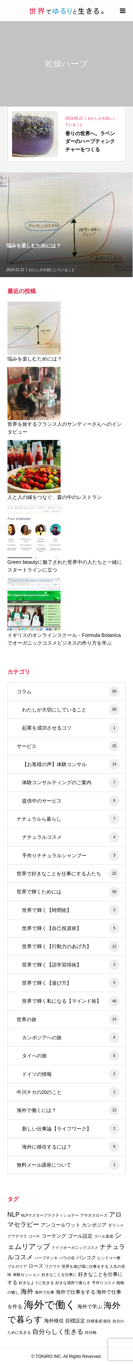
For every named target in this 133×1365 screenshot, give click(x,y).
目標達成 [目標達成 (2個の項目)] (94, 1321)
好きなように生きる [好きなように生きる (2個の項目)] (36, 1283)
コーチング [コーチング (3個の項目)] (53, 1236)
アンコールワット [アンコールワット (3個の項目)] (61, 1225)
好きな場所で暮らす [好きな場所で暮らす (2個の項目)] (72, 1283)
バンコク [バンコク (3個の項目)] (86, 1257)
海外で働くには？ (68, 1110)
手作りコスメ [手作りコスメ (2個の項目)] (103, 1283)
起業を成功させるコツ (71, 728)
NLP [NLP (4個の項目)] (13, 1214)
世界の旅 (68, 1019)
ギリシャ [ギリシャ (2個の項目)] (116, 1225)
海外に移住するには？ (71, 1146)
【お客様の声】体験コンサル (71, 764)
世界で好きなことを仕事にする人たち (68, 873)
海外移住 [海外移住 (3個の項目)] (54, 1320)
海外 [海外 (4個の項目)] (27, 1291)
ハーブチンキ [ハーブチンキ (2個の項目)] (46, 1258)
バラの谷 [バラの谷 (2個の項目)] (67, 1258)
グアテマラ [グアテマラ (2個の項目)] (17, 1236)
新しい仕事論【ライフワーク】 (71, 1128)
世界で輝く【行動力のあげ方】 (71, 946)
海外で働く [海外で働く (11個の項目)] (50, 1304)
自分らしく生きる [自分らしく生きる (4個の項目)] (57, 1331)
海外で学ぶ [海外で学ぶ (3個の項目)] (89, 1306)
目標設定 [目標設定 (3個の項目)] (75, 1320)
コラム (68, 691)
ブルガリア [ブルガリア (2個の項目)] (17, 1266)
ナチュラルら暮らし (68, 819)
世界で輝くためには (68, 892)
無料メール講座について (68, 1165)
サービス (68, 746)
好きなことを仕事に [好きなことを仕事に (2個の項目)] (59, 1274)
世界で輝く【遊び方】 (71, 983)
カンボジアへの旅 (71, 1037)
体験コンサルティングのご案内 (71, 782)
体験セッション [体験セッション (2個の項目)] (26, 1274)
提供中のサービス (71, 801)
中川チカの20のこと (68, 1092)
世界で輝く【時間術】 (71, 910)
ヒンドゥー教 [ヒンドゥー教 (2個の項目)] (109, 1258)
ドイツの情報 (71, 1074)
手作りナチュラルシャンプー (71, 855)
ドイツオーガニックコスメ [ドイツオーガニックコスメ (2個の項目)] (74, 1247)
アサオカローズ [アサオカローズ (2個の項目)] (93, 1215)
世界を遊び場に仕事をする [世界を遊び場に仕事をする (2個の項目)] (85, 1266)
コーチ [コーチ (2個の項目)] (34, 1236)
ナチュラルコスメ (71, 837)
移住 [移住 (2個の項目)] (107, 1321)
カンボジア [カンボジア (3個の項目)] (94, 1225)
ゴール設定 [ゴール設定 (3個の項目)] (80, 1236)
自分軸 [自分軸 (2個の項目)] (90, 1332)
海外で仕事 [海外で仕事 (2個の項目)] (44, 1292)
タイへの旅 (71, 1056)
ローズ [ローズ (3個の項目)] (35, 1266)
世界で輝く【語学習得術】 (71, 964)
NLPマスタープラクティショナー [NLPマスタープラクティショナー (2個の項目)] (50, 1215)
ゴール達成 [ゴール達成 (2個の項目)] (103, 1236)
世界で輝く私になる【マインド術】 (71, 1001)
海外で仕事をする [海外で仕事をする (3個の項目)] (75, 1292)
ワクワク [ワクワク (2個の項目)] (52, 1266)
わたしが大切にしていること (71, 709)
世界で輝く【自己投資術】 (71, 928)
